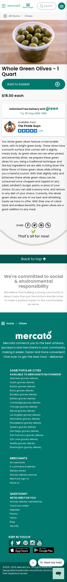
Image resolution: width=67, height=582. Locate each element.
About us (14, 482)
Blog (12, 521)
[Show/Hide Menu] (3, 5)
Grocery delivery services (23, 474)
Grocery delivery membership (26, 501)
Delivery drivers (18, 470)
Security (14, 525)
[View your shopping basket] (61, 6)
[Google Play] (43, 550)
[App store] (19, 550)
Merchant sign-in (19, 478)
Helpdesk (15, 509)
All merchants (17, 462)
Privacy (14, 513)
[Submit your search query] (41, 6)
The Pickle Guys (29, 126)
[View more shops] (28, 6)
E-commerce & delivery (22, 466)
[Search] (46, 6)
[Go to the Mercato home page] (14, 5)
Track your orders (19, 505)
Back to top (33, 258)
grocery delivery (24, 378)
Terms (13, 517)
